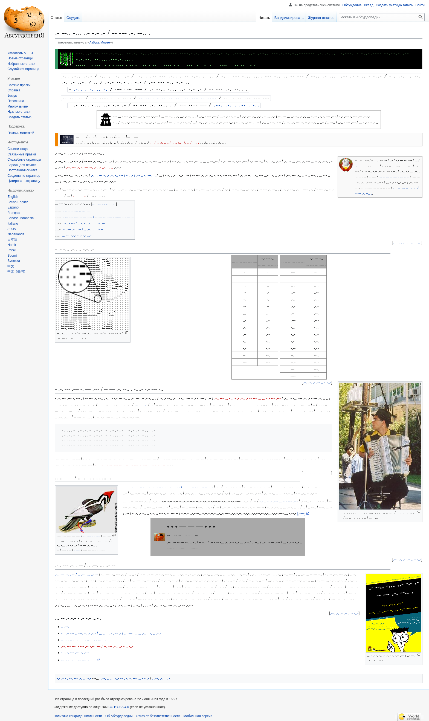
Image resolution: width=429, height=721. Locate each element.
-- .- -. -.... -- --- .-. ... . (78, 658)
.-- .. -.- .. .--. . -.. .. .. (394, 175)
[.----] (301, 511)
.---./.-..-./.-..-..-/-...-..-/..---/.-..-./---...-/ (174, 140)
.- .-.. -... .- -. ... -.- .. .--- (177, 96)
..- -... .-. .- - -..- (104, 202)
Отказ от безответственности (158, 714)
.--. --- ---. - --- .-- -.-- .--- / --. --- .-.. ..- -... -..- (97, 644)
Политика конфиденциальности (78, 714)
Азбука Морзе (99, 42)
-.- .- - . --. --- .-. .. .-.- (74, 676)
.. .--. (65, 624)
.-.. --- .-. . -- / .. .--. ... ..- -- (76, 573)
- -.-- (77, 548)
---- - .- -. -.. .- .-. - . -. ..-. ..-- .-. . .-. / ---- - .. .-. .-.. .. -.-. (168, 485)
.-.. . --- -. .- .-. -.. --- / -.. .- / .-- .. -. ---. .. (123, 173)
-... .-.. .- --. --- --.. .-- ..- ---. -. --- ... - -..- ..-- (130, 463)
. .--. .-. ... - (161, 676)
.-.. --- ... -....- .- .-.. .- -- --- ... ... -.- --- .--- (247, 396)
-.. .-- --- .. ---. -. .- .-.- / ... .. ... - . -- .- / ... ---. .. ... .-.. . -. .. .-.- (111, 631)
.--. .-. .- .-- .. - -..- (407, 241)
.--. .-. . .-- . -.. (236, 103)
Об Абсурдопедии (119, 714)
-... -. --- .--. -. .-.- (75, 650)
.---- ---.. (79, 194)
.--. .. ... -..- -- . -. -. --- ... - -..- (125, 676)
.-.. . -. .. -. (90, 88)
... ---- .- (141, 403)
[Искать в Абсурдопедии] (382, 17)
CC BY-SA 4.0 (118, 705)
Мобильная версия (197, 714)
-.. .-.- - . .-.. (91, 534)
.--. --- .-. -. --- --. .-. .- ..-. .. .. (89, 165)
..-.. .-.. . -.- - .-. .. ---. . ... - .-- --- (87, 638)
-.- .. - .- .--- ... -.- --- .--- (278, 499)
